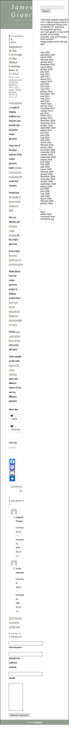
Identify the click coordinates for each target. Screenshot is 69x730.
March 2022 (45, 57)
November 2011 (47, 108)
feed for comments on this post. (15, 622)
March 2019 (45, 67)
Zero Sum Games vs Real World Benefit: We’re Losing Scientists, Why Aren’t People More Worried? (54, 35)
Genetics (13, 80)
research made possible (13, 230)
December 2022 (47, 55)
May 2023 (45, 52)
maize (11, 89)
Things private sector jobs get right (53, 42)
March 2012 (45, 103)
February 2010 (46, 145)
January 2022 (46, 62)
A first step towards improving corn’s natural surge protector (54, 21)
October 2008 (46, 181)
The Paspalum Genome (50, 29)
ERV (20, 531)
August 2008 (46, 186)
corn (16, 87)
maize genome (15, 90)
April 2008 (45, 196)
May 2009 (45, 164)
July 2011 (44, 113)
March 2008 (45, 198)
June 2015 (45, 86)
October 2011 (46, 111)
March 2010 (45, 142)
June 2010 (45, 135)
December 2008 (47, 176)
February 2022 (46, 59)
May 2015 (45, 89)
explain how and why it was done (15, 172)
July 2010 (44, 133)
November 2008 (47, 179)
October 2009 (46, 154)
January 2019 (46, 69)
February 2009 (46, 172)
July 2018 (44, 72)
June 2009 (45, 162)
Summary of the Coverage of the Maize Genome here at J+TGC (16, 60)
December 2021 (47, 64)
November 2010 (47, 123)
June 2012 (45, 96)
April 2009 (45, 167)
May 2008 (45, 193)
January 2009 (46, 174)
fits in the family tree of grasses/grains (16, 260)
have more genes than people (14, 336)
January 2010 (46, 147)
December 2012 (47, 94)
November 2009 (47, 152)
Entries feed (45, 214)
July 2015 (44, 84)
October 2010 (46, 125)
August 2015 (46, 81)
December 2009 (47, 150)
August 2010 (46, 130)
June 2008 (45, 191)
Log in (43, 211)
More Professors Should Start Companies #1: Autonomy (53, 25)
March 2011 (45, 115)
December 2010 (47, 120)
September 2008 (48, 184)
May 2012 (45, 98)
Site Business (13, 83)
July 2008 (44, 189)
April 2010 (45, 140)
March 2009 (45, 169)
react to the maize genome (14, 370)
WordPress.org (47, 219)
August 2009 (46, 159)
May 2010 (45, 137)
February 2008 (46, 201)
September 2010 (48, 128)
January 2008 (46, 203)
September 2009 (48, 157)
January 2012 (46, 106)
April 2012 (45, 101)
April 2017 (45, 77)
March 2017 (45, 79)
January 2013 (46, 91)
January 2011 (46, 118)
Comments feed (47, 216)
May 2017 (45, 74)
